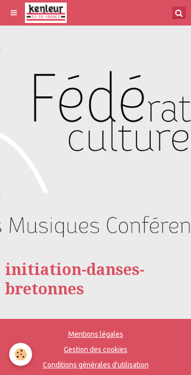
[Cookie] (20, 354)
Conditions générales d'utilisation (96, 365)
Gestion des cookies (95, 349)
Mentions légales (95, 334)
